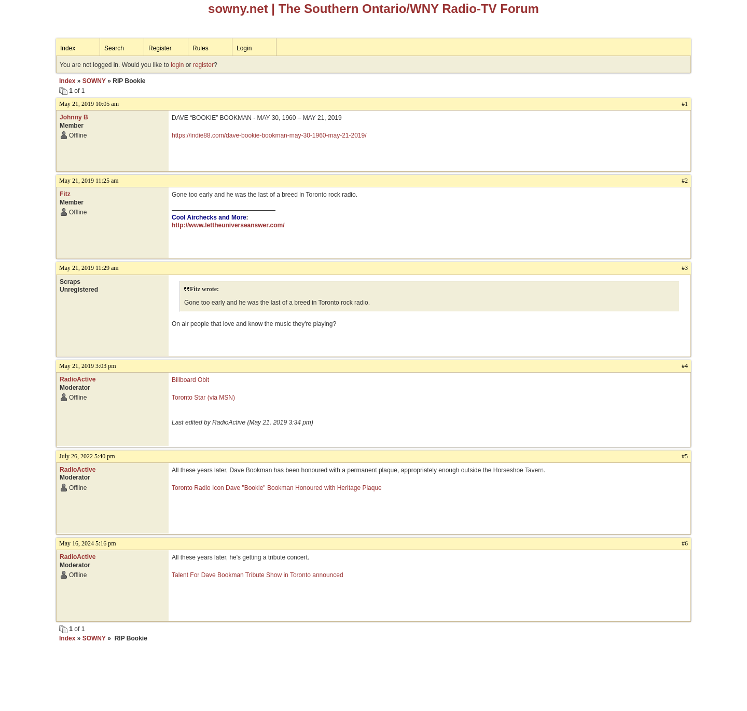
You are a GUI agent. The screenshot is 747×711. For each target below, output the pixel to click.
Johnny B (74, 117)
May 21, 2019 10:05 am (89, 103)
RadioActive (77, 379)
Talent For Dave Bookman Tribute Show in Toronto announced (257, 575)
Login (244, 48)
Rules (200, 48)
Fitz (65, 194)
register (203, 65)
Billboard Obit (190, 380)
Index (67, 48)
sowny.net (238, 9)
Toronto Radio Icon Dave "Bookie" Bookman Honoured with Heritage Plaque (277, 487)
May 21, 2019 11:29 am (89, 267)
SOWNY (94, 81)
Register (160, 48)
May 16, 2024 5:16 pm (87, 543)
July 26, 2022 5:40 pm (87, 456)
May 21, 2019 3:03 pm (87, 366)
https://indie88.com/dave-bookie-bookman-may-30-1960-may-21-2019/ (269, 135)
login (177, 65)
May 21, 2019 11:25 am (89, 180)
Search (114, 48)
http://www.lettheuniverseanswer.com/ (228, 225)
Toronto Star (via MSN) (203, 397)
